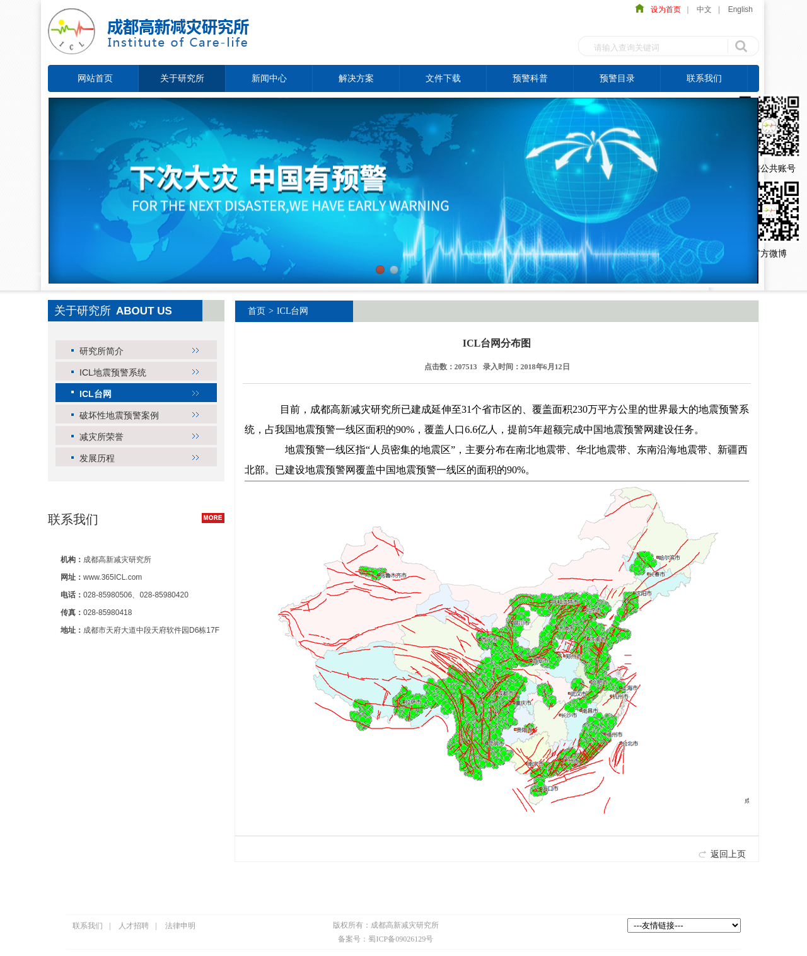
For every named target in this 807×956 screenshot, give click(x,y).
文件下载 (443, 78)
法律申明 (180, 925)
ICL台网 (95, 394)
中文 (704, 9)
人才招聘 (134, 925)
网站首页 (95, 78)
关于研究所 (182, 78)
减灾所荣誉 (101, 437)
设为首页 (662, 9)
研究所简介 (101, 351)
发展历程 (97, 458)
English (740, 9)
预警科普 (530, 78)
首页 (256, 311)
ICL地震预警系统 (112, 372)
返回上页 (728, 854)
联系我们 (704, 78)
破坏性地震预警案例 (119, 415)
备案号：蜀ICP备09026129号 (385, 939)
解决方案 (356, 78)
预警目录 (617, 78)
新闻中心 (269, 78)
